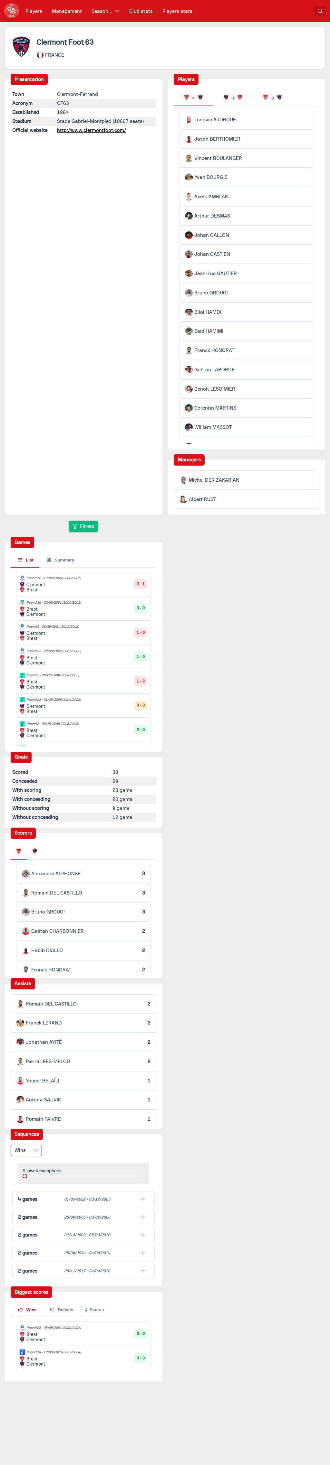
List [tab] (26, 560)
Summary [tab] (60, 560)
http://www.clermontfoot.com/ (91, 130)
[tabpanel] (246, 331)
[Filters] (83, 526)
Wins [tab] (27, 1309)
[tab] (193, 98)
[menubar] (109, 11)
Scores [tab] (94, 1309)
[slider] (25, 1176)
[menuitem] (34, 11)
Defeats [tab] (61, 1309)
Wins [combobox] (20, 1150)
